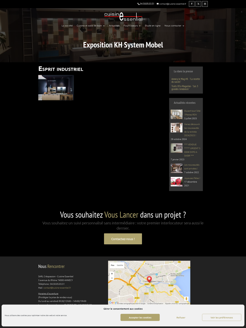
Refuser (180, 317)
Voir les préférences (222, 317)
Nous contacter (173, 26)
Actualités (114, 26)
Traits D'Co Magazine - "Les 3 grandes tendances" (184, 87)
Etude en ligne (152, 26)
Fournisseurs (131, 26)
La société (67, 26)
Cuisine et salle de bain (89, 26)
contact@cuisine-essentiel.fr (57, 287)
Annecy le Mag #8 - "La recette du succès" (185, 80)
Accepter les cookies (140, 317)
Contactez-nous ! (123, 239)
